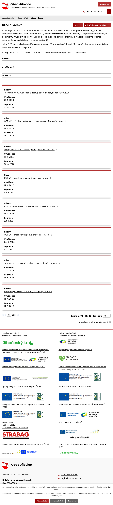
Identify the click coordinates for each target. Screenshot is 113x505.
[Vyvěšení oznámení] (56, 71)
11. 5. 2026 (8, 249)
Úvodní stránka (8, 18)
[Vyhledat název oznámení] (56, 62)
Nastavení (72, 501)
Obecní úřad (23, 18)
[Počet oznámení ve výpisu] (107, 316)
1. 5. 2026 (8, 192)
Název (6, 58)
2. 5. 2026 (8, 221)
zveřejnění (81, 52)
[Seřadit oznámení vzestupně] (11, 58)
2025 (27, 52)
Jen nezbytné (57, 501)
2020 (17, 52)
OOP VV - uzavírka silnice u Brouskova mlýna (28, 178)
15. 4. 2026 (9, 213)
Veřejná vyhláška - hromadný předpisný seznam (30, 291)
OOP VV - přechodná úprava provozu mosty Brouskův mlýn (35, 121)
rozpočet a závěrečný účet (58, 52)
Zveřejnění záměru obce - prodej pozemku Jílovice (31, 149)
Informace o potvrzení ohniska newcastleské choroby (32, 263)
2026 (37, 52)
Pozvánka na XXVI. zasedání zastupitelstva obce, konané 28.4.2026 (38, 92)
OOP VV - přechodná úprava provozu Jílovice (28, 234)
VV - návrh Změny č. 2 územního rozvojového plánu (31, 206)
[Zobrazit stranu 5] (9, 315)
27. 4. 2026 (9, 270)
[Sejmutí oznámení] (56, 80)
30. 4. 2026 (9, 135)
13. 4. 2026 (9, 128)
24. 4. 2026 (9, 242)
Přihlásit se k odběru (97, 25)
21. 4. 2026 (9, 100)
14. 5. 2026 (9, 277)
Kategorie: (7, 52)
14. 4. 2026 (9, 185)
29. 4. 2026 (9, 107)
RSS (78, 25)
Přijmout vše (42, 501)
